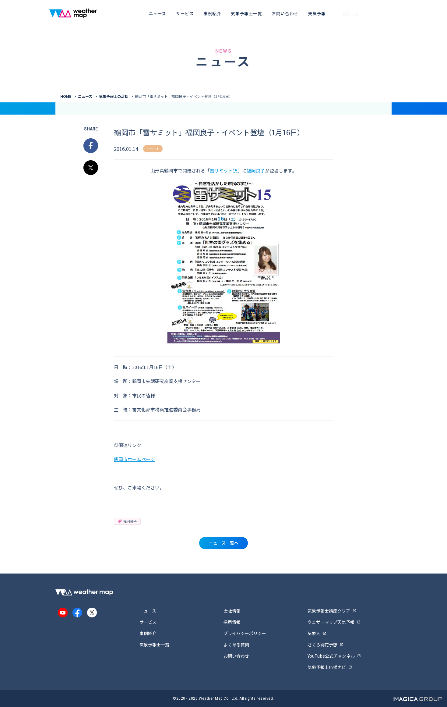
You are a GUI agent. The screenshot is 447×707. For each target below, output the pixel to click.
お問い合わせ (285, 13)
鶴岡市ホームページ (134, 459)
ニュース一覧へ (223, 543)
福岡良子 (256, 170)
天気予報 (317, 13)
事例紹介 (212, 13)
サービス (185, 13)
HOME (65, 96)
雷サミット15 (224, 170)
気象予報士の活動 (113, 96)
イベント (153, 148)
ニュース (157, 13)
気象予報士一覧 (246, 13)
